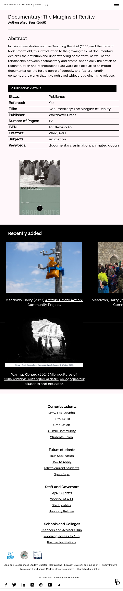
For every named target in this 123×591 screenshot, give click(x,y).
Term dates (61, 419)
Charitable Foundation (88, 569)
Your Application (61, 456)
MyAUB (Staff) (61, 493)
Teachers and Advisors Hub (61, 530)
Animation (57, 139)
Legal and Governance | (16, 565)
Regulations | (56, 565)
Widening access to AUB (61, 536)
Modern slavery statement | (60, 569)
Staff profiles (61, 505)
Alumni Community (62, 431)
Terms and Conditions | (32, 569)
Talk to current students (61, 468)
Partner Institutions (61, 542)
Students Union (61, 437)
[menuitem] (47, 5)
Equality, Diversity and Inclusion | (81, 565)
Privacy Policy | (109, 565)
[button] (117, 582)
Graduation (61, 425)
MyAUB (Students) (61, 413)
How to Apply (61, 462)
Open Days (62, 474)
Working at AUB (61, 499)
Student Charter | (39, 565)
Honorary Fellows (61, 511)
